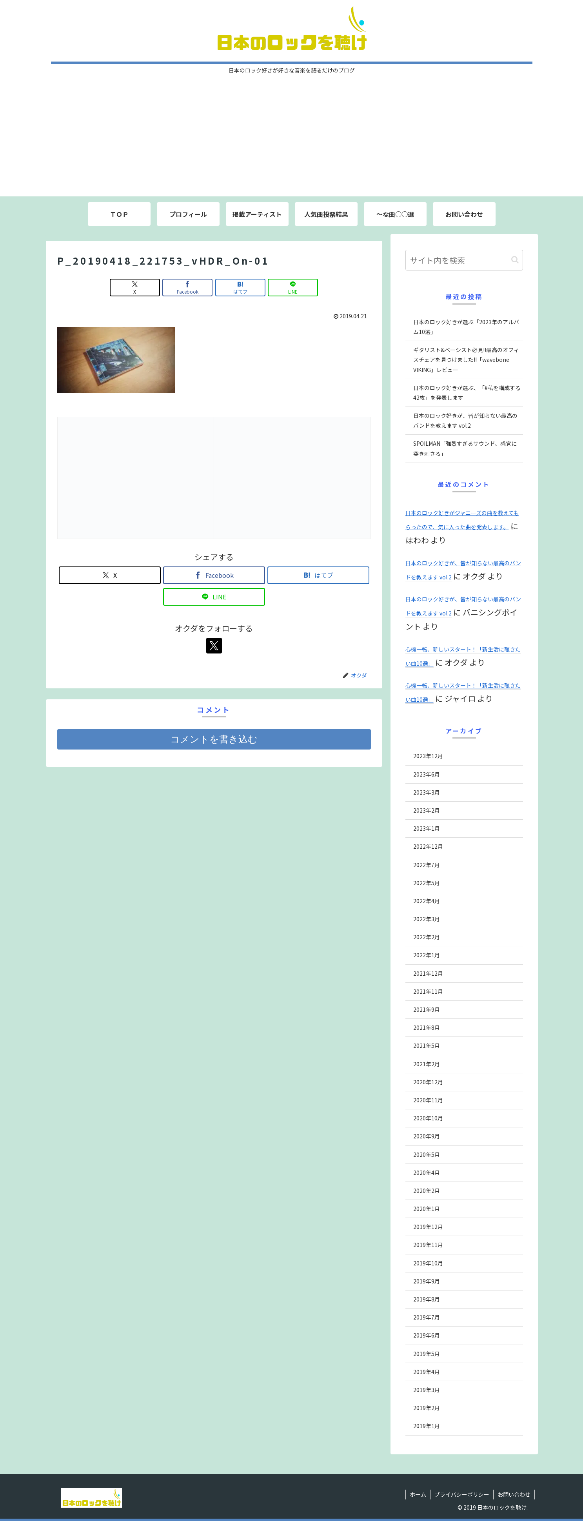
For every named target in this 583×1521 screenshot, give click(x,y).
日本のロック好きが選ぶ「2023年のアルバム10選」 (466, 327)
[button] (515, 259)
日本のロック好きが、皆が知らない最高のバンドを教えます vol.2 (465, 420)
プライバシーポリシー (461, 1494)
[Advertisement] (291, 137)
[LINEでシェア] (293, 287)
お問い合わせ (514, 1494)
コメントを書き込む (214, 739)
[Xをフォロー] (214, 645)
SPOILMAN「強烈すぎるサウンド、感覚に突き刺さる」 (465, 448)
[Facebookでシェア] (187, 287)
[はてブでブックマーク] (240, 287)
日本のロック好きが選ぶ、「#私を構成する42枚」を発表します (467, 392)
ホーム (418, 1494)
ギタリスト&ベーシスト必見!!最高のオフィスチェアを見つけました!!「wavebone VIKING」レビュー (466, 359)
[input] (464, 260)
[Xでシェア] (135, 287)
